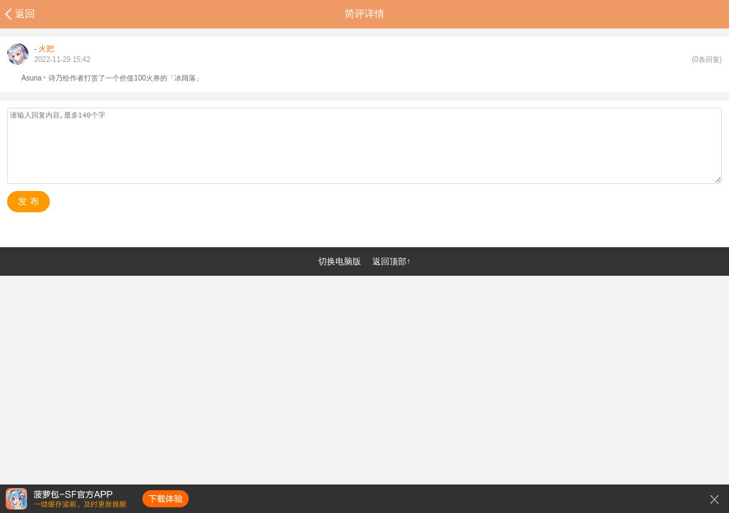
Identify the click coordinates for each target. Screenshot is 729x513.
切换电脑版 (339, 261)
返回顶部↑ (391, 261)
